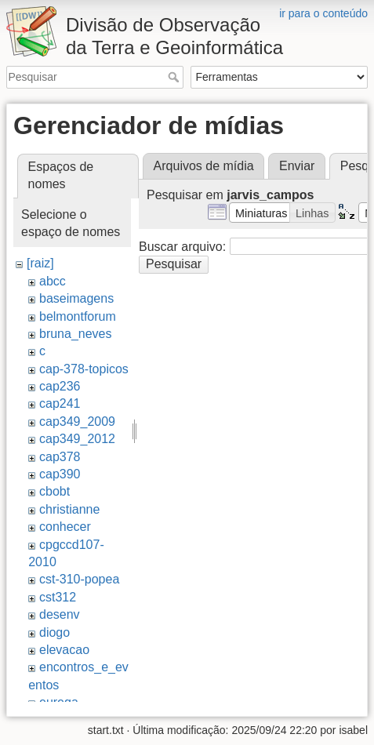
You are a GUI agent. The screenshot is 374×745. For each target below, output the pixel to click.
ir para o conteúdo (323, 13)
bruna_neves (75, 333)
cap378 (60, 456)
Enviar (296, 166)
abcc (52, 281)
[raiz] (40, 263)
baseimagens (76, 298)
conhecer (65, 526)
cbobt (54, 491)
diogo (54, 632)
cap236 (60, 386)
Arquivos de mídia (204, 166)
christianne (69, 509)
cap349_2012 (77, 438)
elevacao (64, 649)
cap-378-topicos (84, 369)
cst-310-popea (79, 579)
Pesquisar (175, 76)
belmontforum (77, 316)
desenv (59, 614)
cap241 (60, 403)
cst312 (57, 597)
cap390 (60, 474)
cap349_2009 (77, 421)
